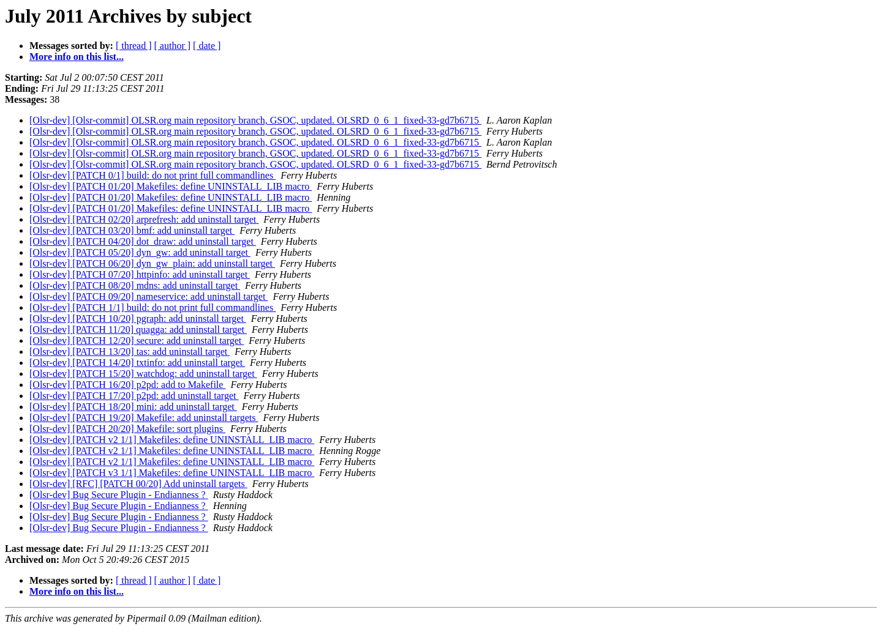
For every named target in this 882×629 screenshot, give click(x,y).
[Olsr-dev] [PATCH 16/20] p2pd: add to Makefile (127, 384)
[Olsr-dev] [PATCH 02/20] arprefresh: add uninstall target (143, 219)
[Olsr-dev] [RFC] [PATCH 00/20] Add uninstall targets (138, 483)
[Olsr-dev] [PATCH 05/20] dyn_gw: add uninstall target (140, 252)
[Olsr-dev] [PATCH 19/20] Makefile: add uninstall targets (143, 417)
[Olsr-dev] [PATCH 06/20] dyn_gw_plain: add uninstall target (152, 263)
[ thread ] (134, 45)
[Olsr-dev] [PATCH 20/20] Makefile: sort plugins (127, 428)
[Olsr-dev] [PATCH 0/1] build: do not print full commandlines (152, 175)
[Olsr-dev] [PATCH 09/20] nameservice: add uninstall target (148, 296)
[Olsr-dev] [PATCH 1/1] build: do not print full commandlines (152, 307)
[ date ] (207, 45)
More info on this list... (76, 56)
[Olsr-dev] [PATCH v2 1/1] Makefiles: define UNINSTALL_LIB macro (171, 439)
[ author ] (172, 45)
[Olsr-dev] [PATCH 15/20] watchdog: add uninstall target (143, 373)
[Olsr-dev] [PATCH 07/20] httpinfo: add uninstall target (139, 274)
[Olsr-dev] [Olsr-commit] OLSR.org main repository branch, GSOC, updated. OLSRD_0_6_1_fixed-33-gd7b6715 (255, 120)
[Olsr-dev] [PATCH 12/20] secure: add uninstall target (136, 340)
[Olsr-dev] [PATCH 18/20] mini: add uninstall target (133, 406)
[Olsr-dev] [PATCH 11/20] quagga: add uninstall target (138, 329)
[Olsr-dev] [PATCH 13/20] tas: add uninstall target (129, 351)
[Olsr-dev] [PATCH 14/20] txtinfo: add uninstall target (137, 362)
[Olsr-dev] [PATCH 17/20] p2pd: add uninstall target (133, 395)
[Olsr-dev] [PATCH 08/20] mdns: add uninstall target (134, 285)
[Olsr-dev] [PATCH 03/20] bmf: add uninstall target (132, 230)
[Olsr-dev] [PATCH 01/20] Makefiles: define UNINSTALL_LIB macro (170, 186)
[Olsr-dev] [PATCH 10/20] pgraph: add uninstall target (137, 318)
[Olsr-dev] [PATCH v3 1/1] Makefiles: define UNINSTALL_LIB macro (171, 472)
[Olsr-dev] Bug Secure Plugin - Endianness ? (118, 494)
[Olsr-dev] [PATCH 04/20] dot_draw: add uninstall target (142, 241)
